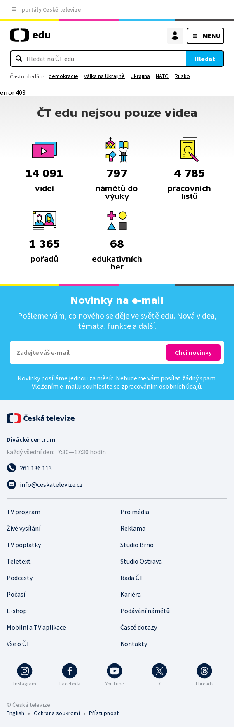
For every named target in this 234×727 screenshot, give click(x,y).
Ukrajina (140, 76)
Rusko (182, 76)
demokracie (63, 76)
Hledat (204, 58)
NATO (162, 76)
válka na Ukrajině (104, 76)
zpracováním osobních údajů (161, 386)
